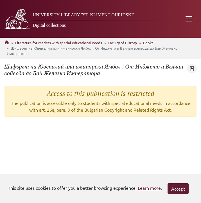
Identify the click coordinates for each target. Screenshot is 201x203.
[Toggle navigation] (189, 19)
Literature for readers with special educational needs (58, 42)
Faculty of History (122, 42)
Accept (178, 188)
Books (148, 42)
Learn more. (150, 188)
